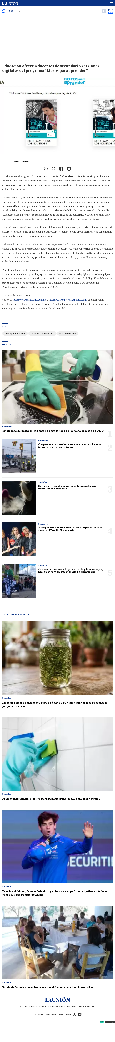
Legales (91, 1006)
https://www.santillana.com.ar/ (29, 299)
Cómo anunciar (64, 1015)
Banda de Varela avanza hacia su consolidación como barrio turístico (47, 987)
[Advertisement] (57, 38)
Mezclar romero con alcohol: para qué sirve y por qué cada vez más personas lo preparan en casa (54, 704)
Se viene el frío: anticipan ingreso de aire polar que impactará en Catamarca (67, 487)
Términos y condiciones (77, 1006)
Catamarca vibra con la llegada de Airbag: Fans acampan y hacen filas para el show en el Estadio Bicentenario (71, 570)
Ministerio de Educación (42, 333)
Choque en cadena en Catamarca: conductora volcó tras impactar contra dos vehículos (69, 446)
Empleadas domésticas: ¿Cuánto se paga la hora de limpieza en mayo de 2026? (53, 431)
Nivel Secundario (67, 333)
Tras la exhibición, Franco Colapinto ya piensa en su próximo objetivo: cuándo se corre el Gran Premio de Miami (55, 893)
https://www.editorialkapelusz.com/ (68, 299)
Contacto (39, 1015)
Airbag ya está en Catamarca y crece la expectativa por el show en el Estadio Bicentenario (70, 529)
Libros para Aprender (15, 333)
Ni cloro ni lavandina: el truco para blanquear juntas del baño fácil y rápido (51, 799)
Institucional (50, 1015)
